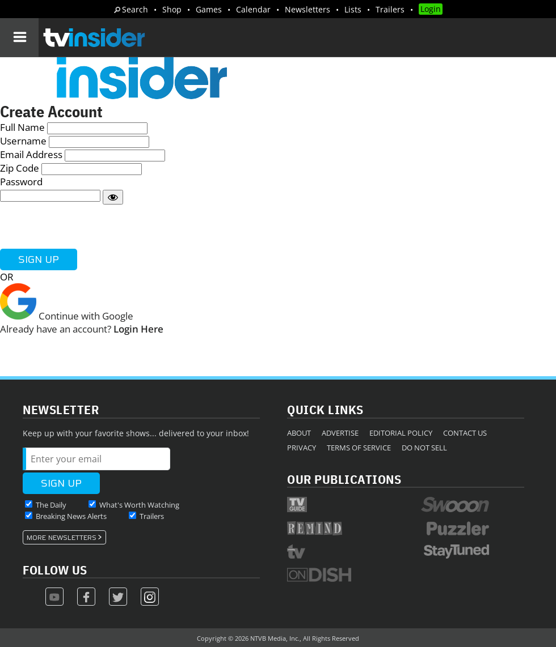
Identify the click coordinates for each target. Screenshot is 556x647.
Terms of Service (359, 447)
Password (21, 181)
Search (135, 9)
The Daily (51, 505)
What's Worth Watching (139, 505)
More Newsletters (61, 538)
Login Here (138, 328)
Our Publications (344, 479)
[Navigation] (19, 37)
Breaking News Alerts (71, 516)
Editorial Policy (400, 433)
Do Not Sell (424, 447)
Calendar (253, 9)
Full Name (22, 127)
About (299, 433)
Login (430, 8)
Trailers (390, 9)
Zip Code (19, 167)
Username (23, 140)
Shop (172, 9)
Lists (352, 9)
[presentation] (86, 227)
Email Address (31, 154)
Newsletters (307, 9)
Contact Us (465, 433)
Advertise (340, 433)
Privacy (301, 447)
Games (209, 9)
